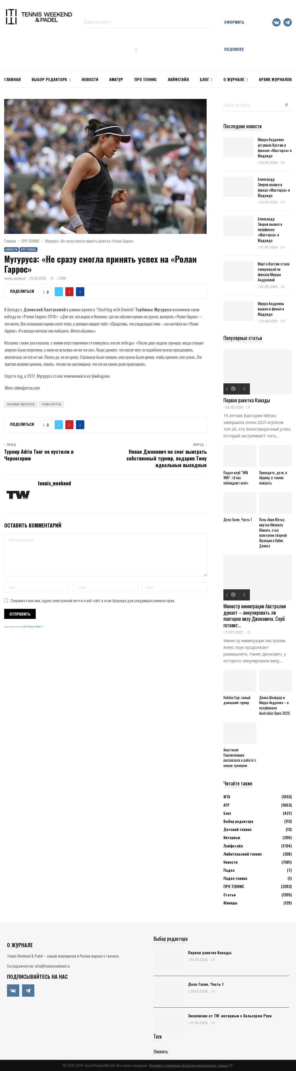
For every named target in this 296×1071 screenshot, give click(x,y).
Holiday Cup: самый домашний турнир (236, 700)
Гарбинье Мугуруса (21, 404)
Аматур (116, 79)
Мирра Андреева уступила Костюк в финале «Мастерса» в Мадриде (275, 147)
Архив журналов (275, 79)
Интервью (231, 837)
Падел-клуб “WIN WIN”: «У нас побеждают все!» (236, 478)
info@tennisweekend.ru (52, 966)
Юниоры (230, 903)
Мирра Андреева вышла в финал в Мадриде (271, 308)
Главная (12, 79)
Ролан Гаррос (51, 404)
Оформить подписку (234, 35)
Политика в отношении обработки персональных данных (188, 1065)
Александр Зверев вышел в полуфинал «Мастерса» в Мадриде (270, 229)
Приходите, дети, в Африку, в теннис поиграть (273, 478)
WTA (226, 796)
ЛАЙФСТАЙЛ (178, 79)
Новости (11, 249)
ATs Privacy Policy (32, 626)
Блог (204, 79)
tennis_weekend (14, 278)
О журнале (233, 79)
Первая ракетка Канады (246, 400)
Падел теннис (235, 878)
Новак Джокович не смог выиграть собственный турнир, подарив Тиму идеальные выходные (166, 458)
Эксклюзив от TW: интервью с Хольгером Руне (230, 1015)
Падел (229, 870)
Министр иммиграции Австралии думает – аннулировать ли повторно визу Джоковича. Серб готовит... (254, 615)
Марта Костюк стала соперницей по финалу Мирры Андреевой (273, 272)
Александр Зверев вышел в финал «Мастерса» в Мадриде (274, 187)
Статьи (229, 894)
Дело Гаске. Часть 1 (237, 519)
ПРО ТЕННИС (145, 79)
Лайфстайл (233, 846)
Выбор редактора (49, 79)
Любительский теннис (242, 854)
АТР (226, 805)
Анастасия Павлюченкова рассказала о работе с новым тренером (239, 757)
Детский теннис (237, 829)
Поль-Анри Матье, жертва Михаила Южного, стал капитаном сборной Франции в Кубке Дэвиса (273, 532)
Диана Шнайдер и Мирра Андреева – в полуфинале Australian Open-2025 (274, 705)
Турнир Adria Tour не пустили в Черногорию (38, 455)
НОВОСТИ (90, 79)
